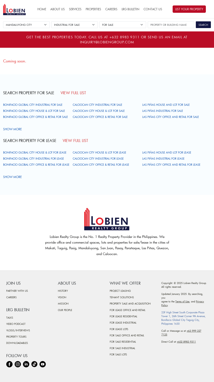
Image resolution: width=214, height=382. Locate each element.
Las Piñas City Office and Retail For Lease (171, 164)
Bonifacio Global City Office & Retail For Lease (36, 164)
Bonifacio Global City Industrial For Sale (32, 105)
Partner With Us (17, 290)
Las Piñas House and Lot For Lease (166, 152)
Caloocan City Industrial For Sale (97, 105)
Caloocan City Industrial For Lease (98, 158)
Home (41, 9)
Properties (93, 9)
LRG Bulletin (130, 9)
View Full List (73, 92)
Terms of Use (182, 301)
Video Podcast (15, 323)
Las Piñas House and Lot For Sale (166, 105)
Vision (62, 297)
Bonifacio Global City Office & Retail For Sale (35, 117)
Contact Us (153, 9)
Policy (164, 305)
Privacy (200, 301)
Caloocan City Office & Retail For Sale (100, 117)
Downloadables (17, 343)
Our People (65, 310)
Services (75, 9)
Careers (111, 9)
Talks (9, 317)
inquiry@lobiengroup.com (107, 42)
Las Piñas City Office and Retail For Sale (170, 117)
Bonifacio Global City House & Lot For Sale (34, 111)
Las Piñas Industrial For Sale (162, 111)
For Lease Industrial (123, 322)
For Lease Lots (119, 329)
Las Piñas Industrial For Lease (163, 158)
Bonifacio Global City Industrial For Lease (33, 158)
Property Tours (16, 336)
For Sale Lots (118, 354)
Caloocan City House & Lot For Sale (99, 111)
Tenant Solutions (122, 297)
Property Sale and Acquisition (130, 303)
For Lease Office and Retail (127, 310)
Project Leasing (120, 290)
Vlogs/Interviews (18, 330)
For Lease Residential (123, 316)
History (63, 290)
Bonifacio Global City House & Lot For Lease (34, 152)
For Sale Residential (123, 341)
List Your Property (189, 9)
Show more (13, 129)
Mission (63, 303)
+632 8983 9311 (125, 37)
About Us (57, 9)
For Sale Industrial (122, 348)
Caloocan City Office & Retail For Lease (101, 164)
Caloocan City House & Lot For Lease (99, 152)
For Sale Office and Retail (127, 335)
